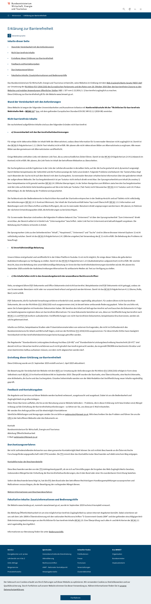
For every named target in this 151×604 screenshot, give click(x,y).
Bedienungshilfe (56, 536)
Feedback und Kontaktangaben (25, 69)
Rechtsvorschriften (50, 568)
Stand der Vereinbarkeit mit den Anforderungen (32, 52)
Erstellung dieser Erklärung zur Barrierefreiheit (32, 63)
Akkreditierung (48, 563)
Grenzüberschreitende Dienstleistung (57, 559)
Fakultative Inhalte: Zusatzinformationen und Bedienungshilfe (39, 80)
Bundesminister (118, 563)
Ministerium (16, 20)
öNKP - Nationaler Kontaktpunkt (55, 572)
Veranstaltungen (83, 572)
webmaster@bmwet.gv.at (76, 419)
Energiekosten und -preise (18, 559)
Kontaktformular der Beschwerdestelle (25, 466)
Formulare (81, 568)
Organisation (117, 559)
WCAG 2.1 (29, 116)
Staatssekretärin (118, 568)
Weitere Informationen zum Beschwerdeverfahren (30, 497)
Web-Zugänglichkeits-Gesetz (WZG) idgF (124, 87)
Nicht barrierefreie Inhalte (23, 57)
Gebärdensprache (18, 41)
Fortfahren (75, 597)
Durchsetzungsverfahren (22, 74)
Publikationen (82, 559)
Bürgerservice (13, 572)
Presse (80, 563)
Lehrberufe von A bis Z (16, 563)
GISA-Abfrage (13, 568)
